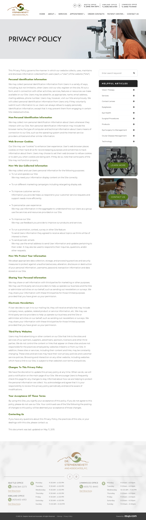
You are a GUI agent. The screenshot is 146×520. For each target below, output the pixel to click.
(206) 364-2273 (91, 7)
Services (62, 14)
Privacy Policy (68, 516)
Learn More (118, 166)
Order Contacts (96, 14)
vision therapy (108, 90)
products (106, 125)
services (105, 96)
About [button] (51, 14)
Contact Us (133, 14)
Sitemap (59, 516)
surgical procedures (111, 119)
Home (42, 14)
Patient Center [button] (115, 14)
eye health (107, 113)
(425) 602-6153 (110, 7)
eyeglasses (107, 107)
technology (107, 143)
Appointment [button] (77, 14)
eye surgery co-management (115, 131)
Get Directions (13, 491)
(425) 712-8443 (129, 7)
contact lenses (109, 102)
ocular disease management (115, 137)
